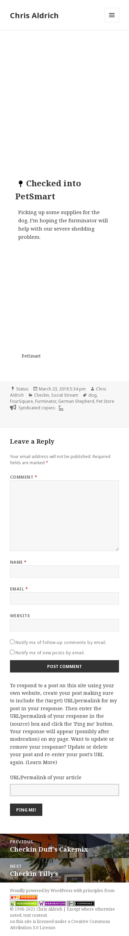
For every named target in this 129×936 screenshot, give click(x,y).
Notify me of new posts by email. (50, 653)
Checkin (41, 395)
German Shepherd (76, 401)
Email (19, 589)
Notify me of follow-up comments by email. (61, 642)
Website (20, 616)
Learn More (41, 762)
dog (92, 395)
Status (22, 389)
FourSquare (21, 401)
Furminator (45, 401)
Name (18, 562)
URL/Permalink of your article (46, 777)
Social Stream (64, 395)
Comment (23, 477)
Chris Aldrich (34, 15)
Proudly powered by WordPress (42, 890)
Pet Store (105, 401)
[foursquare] (60, 408)
